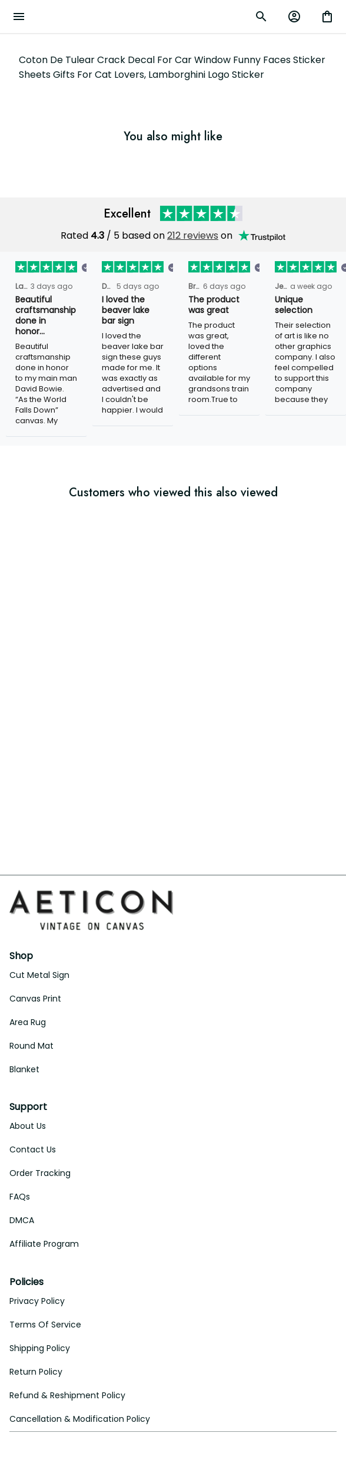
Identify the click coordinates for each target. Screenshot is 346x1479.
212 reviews (192, 235)
